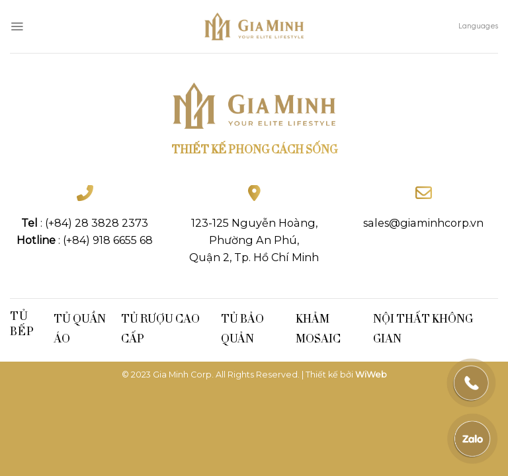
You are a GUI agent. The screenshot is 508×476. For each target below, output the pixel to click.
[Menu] (17, 26)
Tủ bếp (22, 323)
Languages (478, 26)
